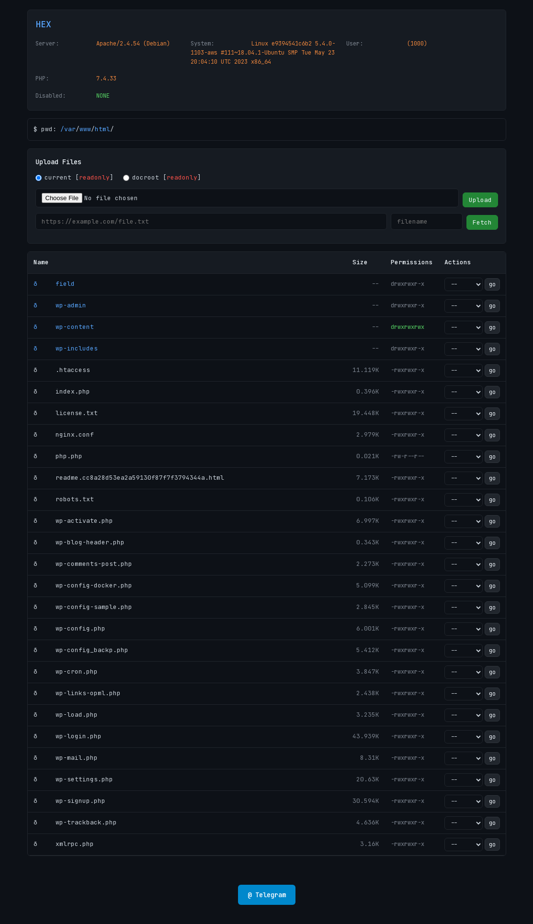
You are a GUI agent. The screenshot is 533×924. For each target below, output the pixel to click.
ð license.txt (66, 413)
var (70, 129)
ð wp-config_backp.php (81, 650)
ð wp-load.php (66, 714)
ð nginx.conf (64, 434)
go (492, 284)
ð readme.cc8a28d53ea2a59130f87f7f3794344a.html (129, 477)
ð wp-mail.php (66, 758)
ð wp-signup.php (69, 801)
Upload (480, 200)
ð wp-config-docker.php (83, 585)
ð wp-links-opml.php (77, 693)
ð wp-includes (66, 348)
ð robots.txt (64, 499)
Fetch (482, 222)
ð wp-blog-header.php (79, 542)
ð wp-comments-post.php (83, 564)
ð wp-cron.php (66, 671)
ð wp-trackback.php (75, 822)
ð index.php (62, 391)
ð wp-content (64, 327)
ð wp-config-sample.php (83, 607)
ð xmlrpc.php (64, 844)
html (102, 129)
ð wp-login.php (68, 736)
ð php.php (58, 456)
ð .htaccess (62, 370)
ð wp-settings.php (73, 779)
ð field (54, 284)
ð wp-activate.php (73, 521)
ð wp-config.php (69, 628)
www (85, 129)
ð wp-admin (60, 305)
